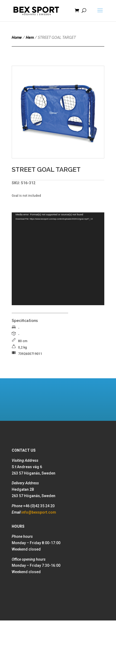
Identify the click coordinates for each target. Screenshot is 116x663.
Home (17, 37)
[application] (58, 258)
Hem (30, 37)
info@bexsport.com (38, 512)
